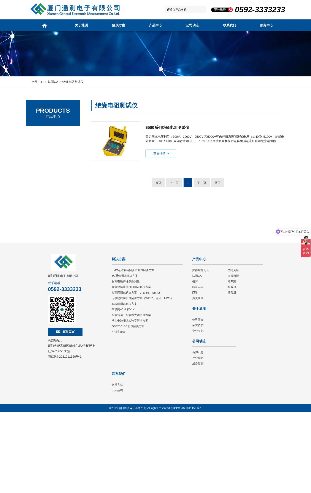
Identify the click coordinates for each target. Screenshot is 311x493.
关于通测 (81, 25)
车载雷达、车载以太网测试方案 (131, 395)
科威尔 (232, 367)
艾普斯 (232, 373)
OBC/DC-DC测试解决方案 (128, 407)
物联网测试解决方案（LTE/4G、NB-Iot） (137, 373)
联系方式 (117, 465)
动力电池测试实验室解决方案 (130, 401)
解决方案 (118, 25)
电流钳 (39, 170)
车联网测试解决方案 (124, 384)
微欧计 (39, 209)
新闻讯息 (197, 433)
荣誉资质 (197, 406)
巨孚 (195, 373)
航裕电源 (197, 367)
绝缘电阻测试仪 (73, 82)
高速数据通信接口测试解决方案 (131, 367)
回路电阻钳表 (44, 186)
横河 (195, 362)
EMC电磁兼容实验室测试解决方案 (133, 350)
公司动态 (192, 25)
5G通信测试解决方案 (125, 356)
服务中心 (266, 25)
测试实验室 (119, 412)
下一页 (201, 183)
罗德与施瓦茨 (41, 132)
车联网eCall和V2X (123, 390)
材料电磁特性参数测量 (126, 362)
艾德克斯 (37, 144)
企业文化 (197, 411)
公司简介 (197, 400)
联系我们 (229, 25)
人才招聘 (117, 471)
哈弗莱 (232, 362)
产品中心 (155, 25)
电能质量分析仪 (45, 194)
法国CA (53, 82)
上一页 (174, 183)
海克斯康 (197, 379)
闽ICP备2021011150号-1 (65, 437)
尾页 (217, 183)
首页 (158, 183)
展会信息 (197, 444)
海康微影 (233, 356)
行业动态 (197, 438)
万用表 (39, 178)
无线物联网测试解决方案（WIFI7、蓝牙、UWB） (142, 379)
